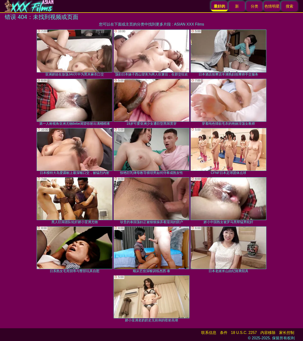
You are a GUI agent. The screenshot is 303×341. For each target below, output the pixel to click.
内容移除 (268, 333)
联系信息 (208, 333)
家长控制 (286, 333)
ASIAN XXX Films (189, 24)
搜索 (289, 6)
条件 (223, 333)
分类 (254, 6)
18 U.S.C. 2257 (244, 333)
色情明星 (272, 6)
